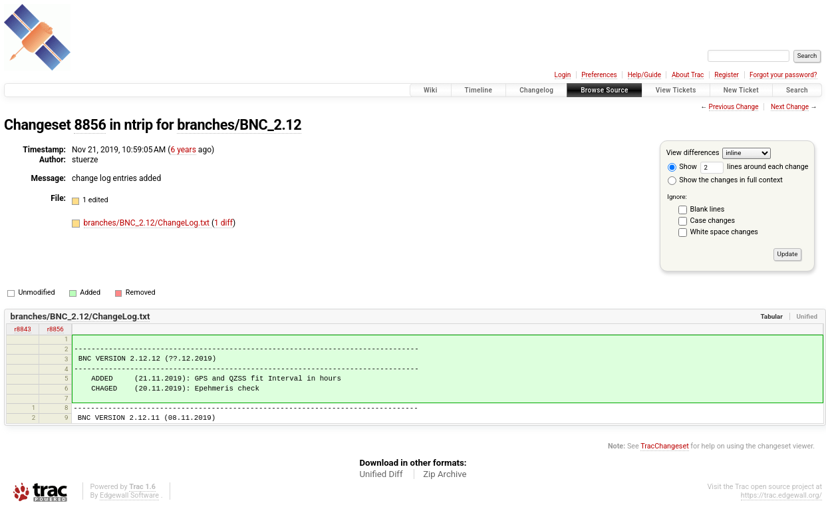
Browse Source (604, 90)
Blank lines (707, 209)
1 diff (223, 223)
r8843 (23, 329)
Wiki (431, 90)
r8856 (55, 329)
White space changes (724, 232)
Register (726, 75)
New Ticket (741, 90)
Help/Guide (644, 75)
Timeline (479, 90)
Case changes (713, 220)
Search (797, 90)
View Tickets (676, 90)
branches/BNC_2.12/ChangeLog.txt (147, 223)
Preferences (599, 75)
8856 (90, 124)
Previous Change (734, 106)
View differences (693, 152)
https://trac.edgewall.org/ (781, 495)
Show (682, 166)
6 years (183, 149)
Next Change (790, 106)
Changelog (536, 90)
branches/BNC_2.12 (239, 124)
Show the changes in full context (725, 180)
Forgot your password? (783, 75)
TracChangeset (664, 446)
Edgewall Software (129, 495)
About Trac (688, 75)
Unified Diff (380, 474)
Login (563, 75)
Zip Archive (444, 474)
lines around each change (754, 166)
